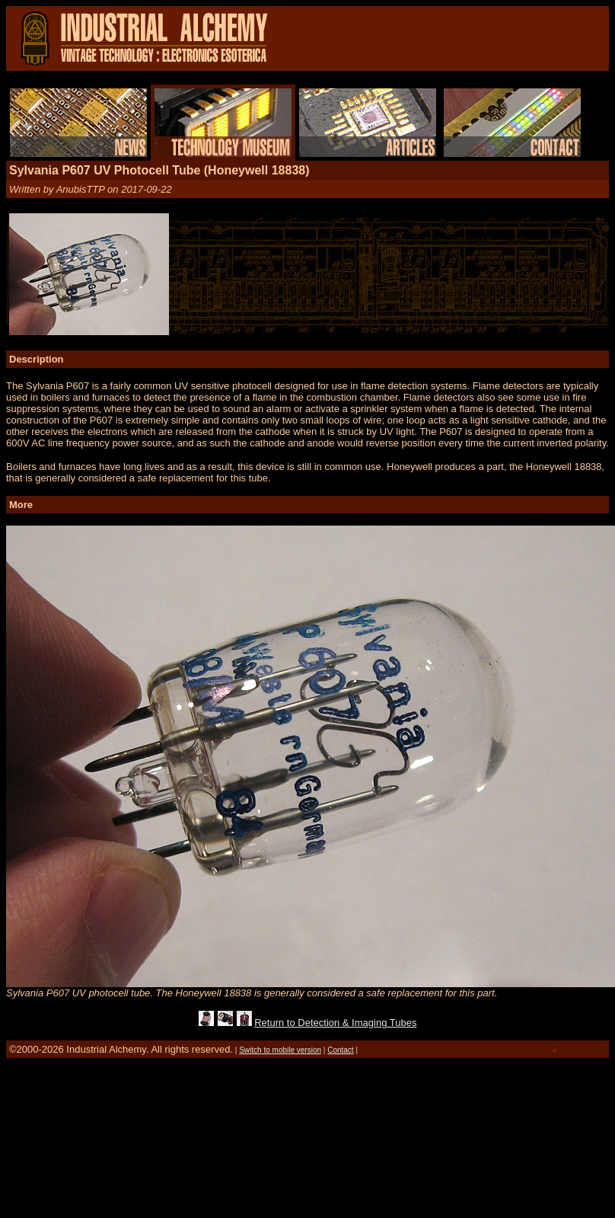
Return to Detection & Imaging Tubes (335, 1022)
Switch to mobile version (280, 1050)
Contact (340, 1050)
